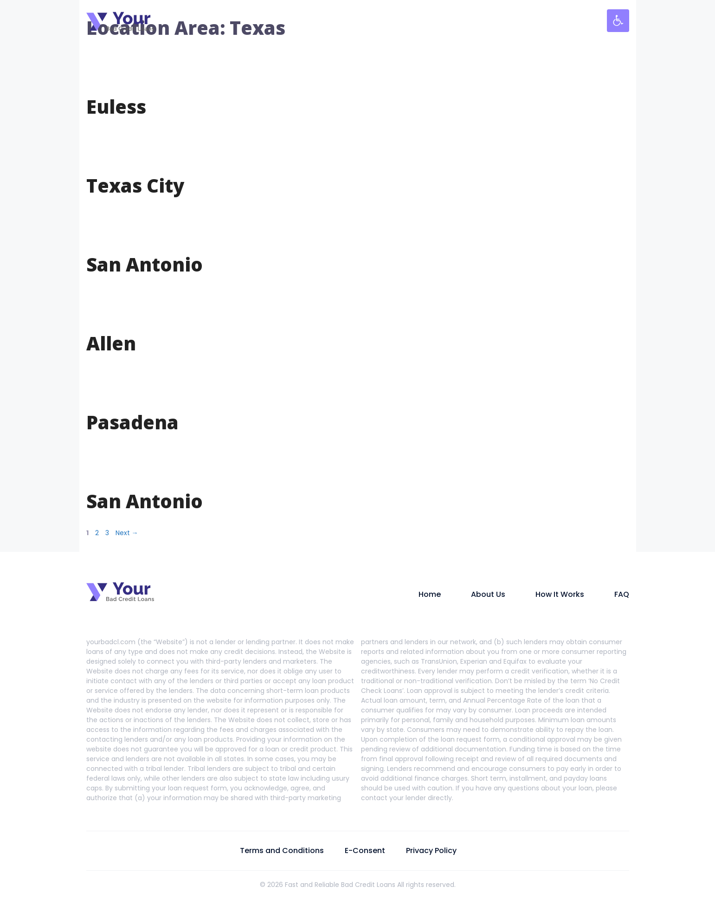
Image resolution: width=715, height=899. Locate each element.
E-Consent (365, 850)
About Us (488, 594)
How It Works (559, 594)
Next (127, 532)
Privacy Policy (431, 850)
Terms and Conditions (282, 850)
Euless (116, 106)
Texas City (135, 185)
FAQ (621, 594)
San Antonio (144, 264)
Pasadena (132, 422)
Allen (111, 343)
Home (430, 594)
